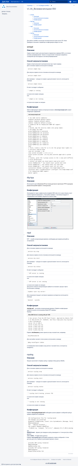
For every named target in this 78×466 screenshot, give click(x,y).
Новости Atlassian (67, 459)
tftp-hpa (32, 21)
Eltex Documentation (11, 6)
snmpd (32, 14)
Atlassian (51, 463)
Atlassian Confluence (42, 459)
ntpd (31, 26)
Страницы (30, 5)
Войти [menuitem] (74, 1)
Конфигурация (37, 19)
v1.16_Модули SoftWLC (43, 5)
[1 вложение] (51, 5)
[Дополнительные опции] (74, 5)
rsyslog (32, 33)
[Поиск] (50, 1)
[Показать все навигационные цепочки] (35, 5)
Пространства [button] (15, 1)
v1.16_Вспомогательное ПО (41, 8)
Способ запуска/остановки (41, 18)
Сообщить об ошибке (56, 459)
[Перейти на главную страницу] (5, 1)
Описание (36, 16)
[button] (70, 1)
